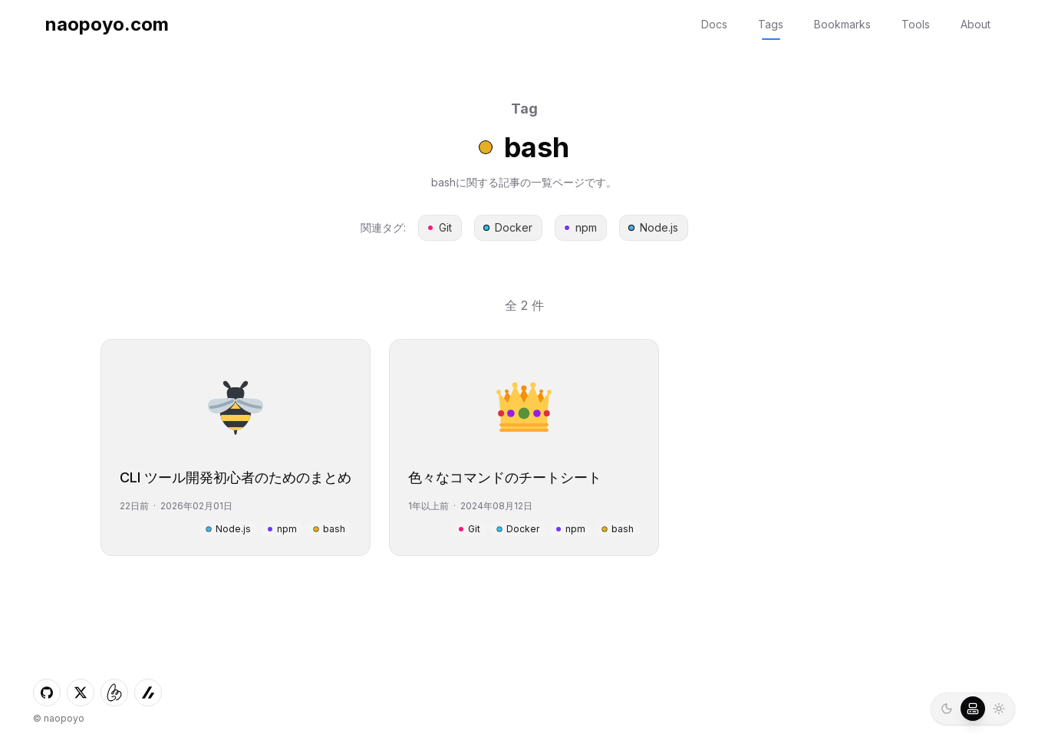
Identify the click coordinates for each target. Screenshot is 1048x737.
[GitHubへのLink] (47, 692)
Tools (915, 24)
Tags (770, 24)
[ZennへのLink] (148, 692)
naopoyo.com (107, 24)
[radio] (946, 708)
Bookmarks (842, 24)
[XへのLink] (80, 692)
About (975, 24)
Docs (714, 24)
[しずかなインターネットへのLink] (114, 692)
